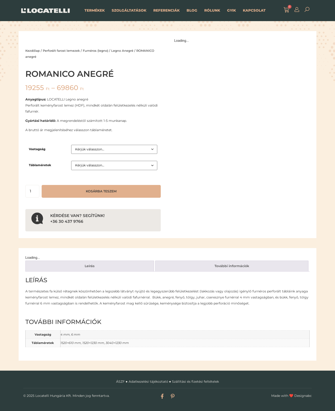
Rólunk (212, 10)
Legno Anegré (122, 50)
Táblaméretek (40, 165)
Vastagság (37, 149)
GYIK (231, 10)
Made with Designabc (291, 396)
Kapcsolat (254, 10)
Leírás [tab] (89, 266)
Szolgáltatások (129, 10)
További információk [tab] (231, 266)
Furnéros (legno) (95, 50)
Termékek (94, 10)
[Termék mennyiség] (32, 191)
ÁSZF (120, 381)
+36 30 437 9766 (66, 221)
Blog (192, 10)
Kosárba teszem (101, 191)
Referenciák (166, 10)
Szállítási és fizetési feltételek (195, 381)
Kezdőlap (32, 50)
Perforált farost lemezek (61, 50)
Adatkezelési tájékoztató (148, 381)
